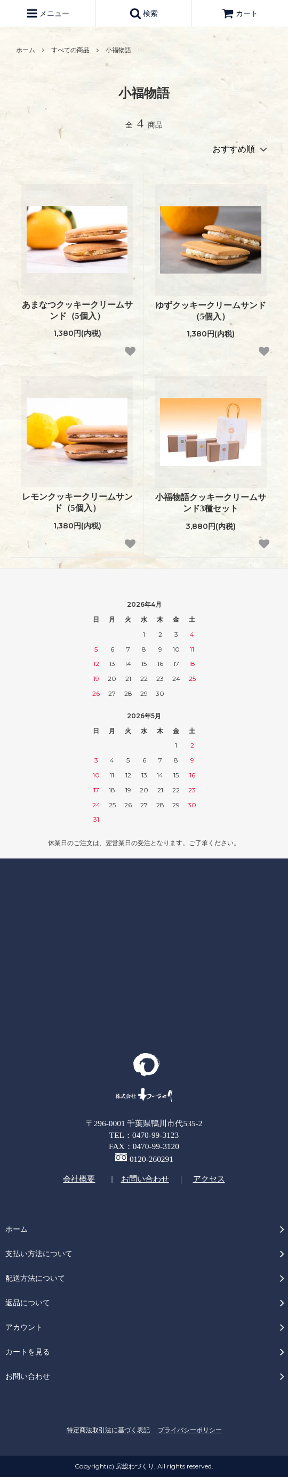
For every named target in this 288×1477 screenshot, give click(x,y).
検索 (144, 13)
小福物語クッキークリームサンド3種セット (210, 503)
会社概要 (79, 1178)
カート (240, 14)
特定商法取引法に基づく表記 (108, 1430)
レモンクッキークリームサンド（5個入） (77, 502)
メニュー (48, 13)
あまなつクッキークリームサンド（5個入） (77, 310)
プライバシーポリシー (190, 1430)
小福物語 (118, 50)
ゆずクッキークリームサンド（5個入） (210, 311)
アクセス (209, 1178)
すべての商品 (70, 50)
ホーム (25, 50)
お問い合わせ (145, 1178)
